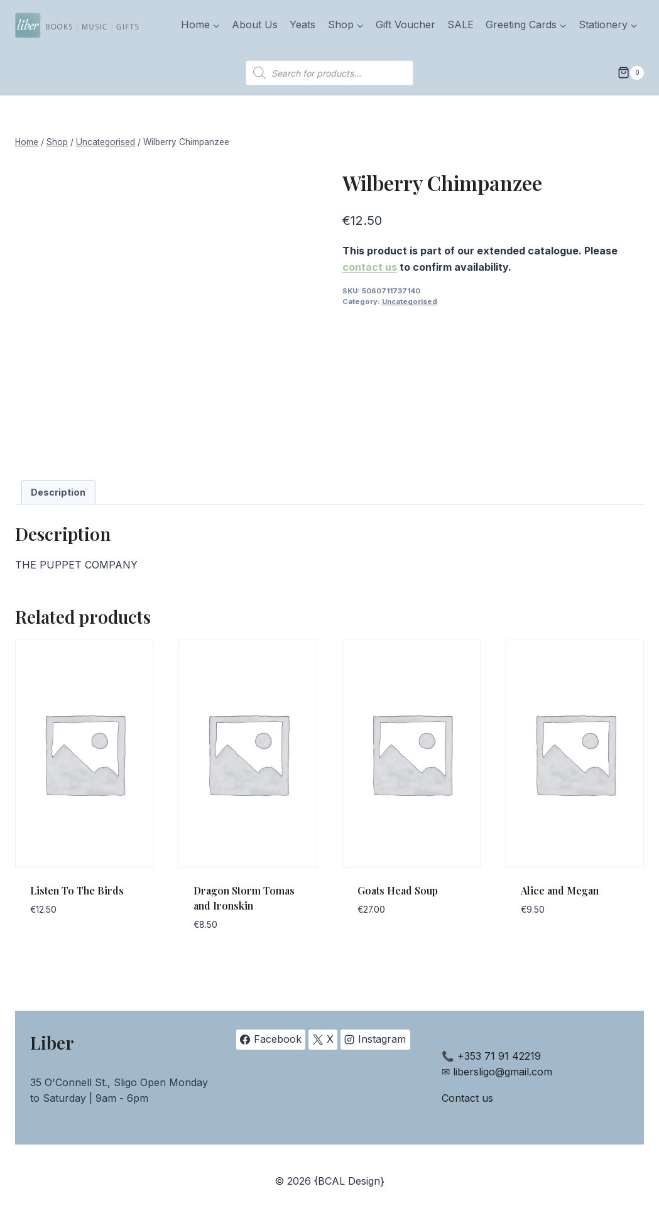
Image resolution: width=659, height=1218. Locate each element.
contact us (369, 267)
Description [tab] (58, 492)
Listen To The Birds (77, 890)
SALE (460, 24)
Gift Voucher (405, 24)
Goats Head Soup (397, 890)
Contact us (467, 1098)
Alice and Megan (560, 890)
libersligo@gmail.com (502, 1071)
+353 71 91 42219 (499, 1056)
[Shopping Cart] (631, 73)
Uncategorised (409, 301)
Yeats (302, 24)
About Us (255, 24)
